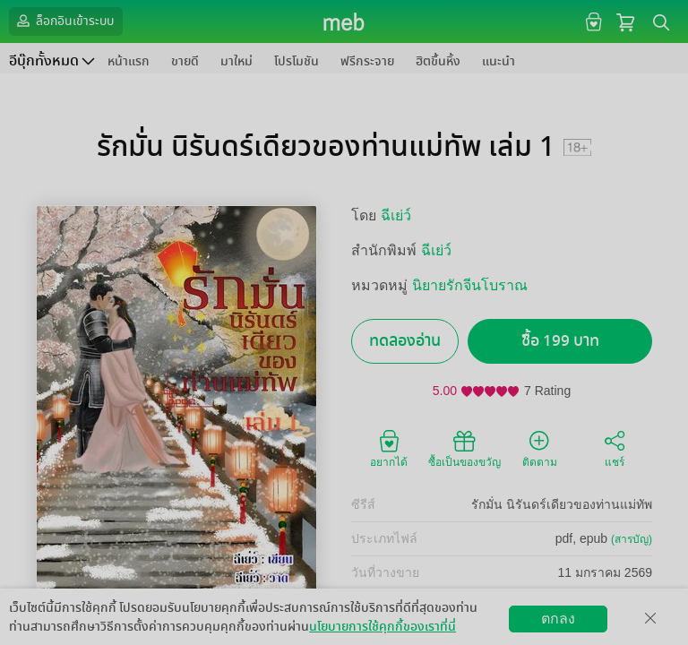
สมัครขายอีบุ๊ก (475, 631)
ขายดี (185, 61)
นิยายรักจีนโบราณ (470, 285)
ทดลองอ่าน (405, 341)
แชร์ (614, 448)
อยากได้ (389, 448)
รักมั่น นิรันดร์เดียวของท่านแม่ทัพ (561, 504)
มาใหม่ (236, 61)
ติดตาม (539, 448)
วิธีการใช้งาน (569, 631)
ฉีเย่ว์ (396, 215)
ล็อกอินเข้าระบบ (63, 20)
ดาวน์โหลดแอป (117, 631)
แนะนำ (498, 61)
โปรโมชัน (296, 61)
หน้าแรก (129, 61)
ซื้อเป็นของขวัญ (464, 448)
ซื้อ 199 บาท (560, 341)
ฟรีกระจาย (367, 61)
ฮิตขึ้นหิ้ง (438, 61)
